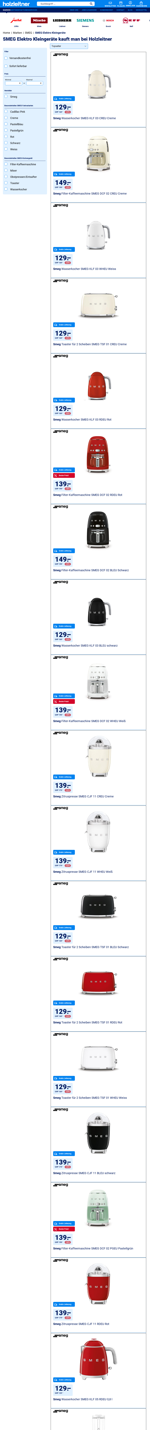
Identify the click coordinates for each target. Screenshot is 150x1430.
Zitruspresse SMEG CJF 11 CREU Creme (124, 435)
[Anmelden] (124, 4)
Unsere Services (39, 1326)
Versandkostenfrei (20, 61)
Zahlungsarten (109, 1408)
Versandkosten (92, 1408)
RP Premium (41, 1360)
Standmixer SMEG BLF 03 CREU (74, 904)
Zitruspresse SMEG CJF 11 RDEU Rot (74, 748)
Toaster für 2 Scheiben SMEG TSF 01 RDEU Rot (72, 591)
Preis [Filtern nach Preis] (6, 78)
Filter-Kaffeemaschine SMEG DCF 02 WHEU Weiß (72, 435)
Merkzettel (141, 11)
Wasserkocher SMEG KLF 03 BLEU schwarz (123, 357)
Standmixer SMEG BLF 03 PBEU (123, 904)
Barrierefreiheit (76, 1408)
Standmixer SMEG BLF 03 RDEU (74, 982)
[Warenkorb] (139, 4)
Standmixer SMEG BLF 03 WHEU (74, 826)
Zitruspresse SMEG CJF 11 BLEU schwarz (74, 670)
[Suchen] (86, 4)
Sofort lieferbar (18, 69)
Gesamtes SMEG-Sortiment (113, 1010)
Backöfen (70, 1344)
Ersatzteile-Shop (43, 1365)
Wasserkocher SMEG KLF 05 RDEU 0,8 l (123, 748)
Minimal (13, 85)
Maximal (34, 85)
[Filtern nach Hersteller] (25, 94)
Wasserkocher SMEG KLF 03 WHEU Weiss (73, 201)
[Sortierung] (69, 50)
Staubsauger (72, 1349)
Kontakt (120, 11)
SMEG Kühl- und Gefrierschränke (32, 1010)
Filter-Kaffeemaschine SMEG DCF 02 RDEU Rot (121, 279)
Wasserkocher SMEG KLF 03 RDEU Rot (73, 279)
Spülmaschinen (74, 1339)
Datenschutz (40, 1408)
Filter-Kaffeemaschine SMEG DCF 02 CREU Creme (121, 123)
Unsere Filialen (105, 1348)
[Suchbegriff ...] (57, 4)
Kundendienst (106, 11)
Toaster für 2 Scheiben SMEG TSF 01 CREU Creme (121, 201)
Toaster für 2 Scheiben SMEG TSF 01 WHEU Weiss (121, 591)
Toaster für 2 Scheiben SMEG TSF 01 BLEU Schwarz (121, 513)
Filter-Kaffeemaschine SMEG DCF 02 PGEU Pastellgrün (123, 670)
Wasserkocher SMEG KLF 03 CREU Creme (73, 123)
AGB (51, 1408)
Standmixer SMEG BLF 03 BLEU (123, 826)
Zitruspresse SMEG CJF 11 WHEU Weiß (74, 513)
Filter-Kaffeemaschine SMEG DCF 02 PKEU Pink (121, 982)
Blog (130, 11)
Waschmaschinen (75, 1329)
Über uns (74, 11)
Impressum (61, 1408)
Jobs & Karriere (89, 11)
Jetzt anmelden (18, 1302)
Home (6, 36)
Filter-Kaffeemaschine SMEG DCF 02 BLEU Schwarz (72, 357)
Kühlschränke (73, 1334)
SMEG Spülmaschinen (78, 1010)
